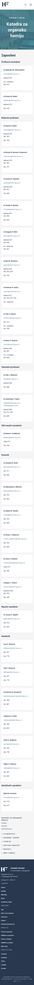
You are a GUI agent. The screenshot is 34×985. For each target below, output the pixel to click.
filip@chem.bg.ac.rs (11, 379)
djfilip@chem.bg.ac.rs (11, 672)
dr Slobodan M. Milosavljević (14, 70)
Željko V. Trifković (10, 764)
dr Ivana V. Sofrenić (10, 559)
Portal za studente (6, 939)
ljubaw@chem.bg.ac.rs (12, 403)
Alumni (3, 887)
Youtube (3, 968)
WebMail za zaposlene (7, 935)
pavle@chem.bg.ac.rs (11, 744)
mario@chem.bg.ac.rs (11, 344)
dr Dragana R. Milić (10, 232)
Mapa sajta (4, 946)
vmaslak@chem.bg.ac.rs (12, 209)
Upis (2, 909)
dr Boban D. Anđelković (12, 433)
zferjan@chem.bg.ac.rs (12, 183)
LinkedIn (3, 965)
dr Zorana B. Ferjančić (11, 179)
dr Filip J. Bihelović (10, 375)
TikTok (3, 961)
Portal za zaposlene (6, 932)
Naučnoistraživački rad (7, 924)
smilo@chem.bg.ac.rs (11, 74)
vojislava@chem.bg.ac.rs (13, 720)
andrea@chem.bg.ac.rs (12, 515)
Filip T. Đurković (9, 668)
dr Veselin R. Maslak (11, 205)
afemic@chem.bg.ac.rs (12, 491)
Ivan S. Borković (9, 644)
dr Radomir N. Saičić (11, 287)
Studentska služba (6, 902)
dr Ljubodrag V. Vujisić (12, 399)
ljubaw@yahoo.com (11, 405)
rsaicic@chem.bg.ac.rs (12, 291)
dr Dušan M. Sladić (10, 96)
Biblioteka (4, 894)
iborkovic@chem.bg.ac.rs (13, 648)
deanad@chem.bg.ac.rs (12, 130)
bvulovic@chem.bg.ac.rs (12, 587)
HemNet (3, 891)
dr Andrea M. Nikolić (11, 511)
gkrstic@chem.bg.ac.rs (12, 467)
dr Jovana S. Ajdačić (11, 615)
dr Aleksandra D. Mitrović (13, 487)
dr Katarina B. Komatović (12, 692)
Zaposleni (4, 826)
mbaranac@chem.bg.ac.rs (13, 156)
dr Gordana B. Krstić (11, 463)
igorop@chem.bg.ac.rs (12, 265)
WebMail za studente (7, 942)
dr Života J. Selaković (11, 535)
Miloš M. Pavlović (10, 793)
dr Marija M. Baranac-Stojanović (15, 152)
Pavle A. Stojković (10, 740)
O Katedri (4, 823)
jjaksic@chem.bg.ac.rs (12, 619)
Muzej (3, 898)
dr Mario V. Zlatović (10, 340)
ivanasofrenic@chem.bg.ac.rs (14, 563)
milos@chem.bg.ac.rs (11, 797)
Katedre (3, 920)
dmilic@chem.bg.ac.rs (12, 236)
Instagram (4, 957)
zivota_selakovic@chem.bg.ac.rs (15, 539)
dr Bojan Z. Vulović (10, 583)
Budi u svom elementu (7, 913)
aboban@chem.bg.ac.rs (12, 437)
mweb (19, 981)
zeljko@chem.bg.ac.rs (11, 768)
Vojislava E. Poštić (10, 716)
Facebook (4, 954)
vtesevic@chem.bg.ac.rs (12, 318)
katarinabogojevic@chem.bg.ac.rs (16, 696)
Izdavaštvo (4, 917)
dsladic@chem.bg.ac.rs (12, 100)
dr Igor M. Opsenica (10, 261)
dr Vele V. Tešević (10, 314)
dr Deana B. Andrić (10, 126)
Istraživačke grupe (6, 829)
